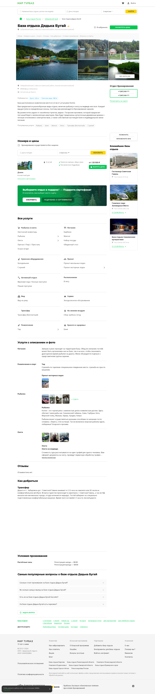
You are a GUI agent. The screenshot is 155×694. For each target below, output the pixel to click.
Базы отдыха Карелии (57, 662)
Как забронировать (57, 646)
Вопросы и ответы (86, 36)
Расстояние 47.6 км (120, 177)
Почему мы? (130, 649)
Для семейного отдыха (126, 621)
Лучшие (67, 623)
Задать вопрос (27, 613)
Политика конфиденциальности (31, 674)
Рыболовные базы (49, 627)
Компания (129, 641)
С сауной (74, 621)
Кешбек (73, 649)
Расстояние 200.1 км (120, 208)
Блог (51, 657)
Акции (51, 653)
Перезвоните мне (123, 139)
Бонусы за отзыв (77, 653)
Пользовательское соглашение (31, 663)
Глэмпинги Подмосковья (58, 665)
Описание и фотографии (27, 179)
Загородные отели (94, 621)
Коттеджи (74, 627)
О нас (127, 646)
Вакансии (128, 653)
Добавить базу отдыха (103, 646)
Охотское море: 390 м (49, 98)
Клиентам (53, 641)
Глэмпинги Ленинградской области (109, 662)
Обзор (20, 36)
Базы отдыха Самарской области (81, 665)
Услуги (39, 36)
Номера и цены (29, 36)
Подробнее (7, 690)
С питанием (47, 621)
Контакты (129, 657)
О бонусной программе (79, 646)
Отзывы (46, 36)
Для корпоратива (110, 621)
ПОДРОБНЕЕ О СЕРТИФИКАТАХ (58, 200)
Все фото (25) (125, 76)
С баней (56, 621)
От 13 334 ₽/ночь (118, 246)
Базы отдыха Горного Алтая (59, 668)
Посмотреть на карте (119, 101)
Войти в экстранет (101, 653)
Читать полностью (49, 457)
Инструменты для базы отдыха (107, 649)
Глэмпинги (84, 627)
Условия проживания (70, 36)
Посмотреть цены (122, 27)
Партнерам (98, 641)
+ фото (74, 399)
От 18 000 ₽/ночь (118, 212)
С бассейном (47, 623)
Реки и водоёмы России (79, 668)
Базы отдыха (23, 621)
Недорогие (58, 623)
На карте (83, 621)
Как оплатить (54, 649)
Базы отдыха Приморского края (106, 665)
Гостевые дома (63, 627)
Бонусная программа (78, 641)
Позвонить (123, 135)
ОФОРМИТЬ (31, 200)
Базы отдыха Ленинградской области (80, 662)
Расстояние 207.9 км (120, 242)
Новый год (65, 621)
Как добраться (56, 36)
